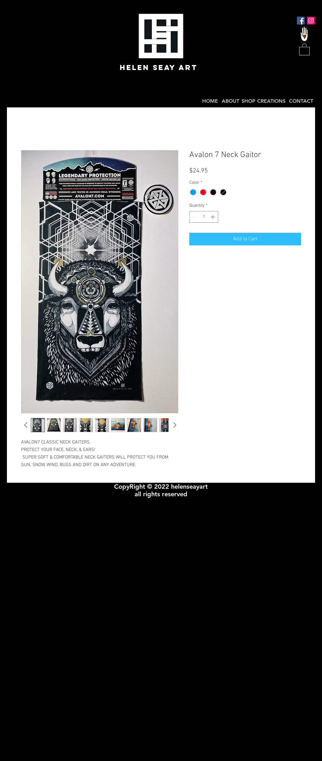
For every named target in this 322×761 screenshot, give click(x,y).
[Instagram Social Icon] (311, 20)
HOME (210, 101)
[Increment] (213, 216)
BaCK (282, 118)
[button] (304, 49)
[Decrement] (194, 216)
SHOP (248, 101)
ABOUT (230, 101)
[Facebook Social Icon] (301, 20)
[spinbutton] (203, 216)
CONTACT (301, 101)
